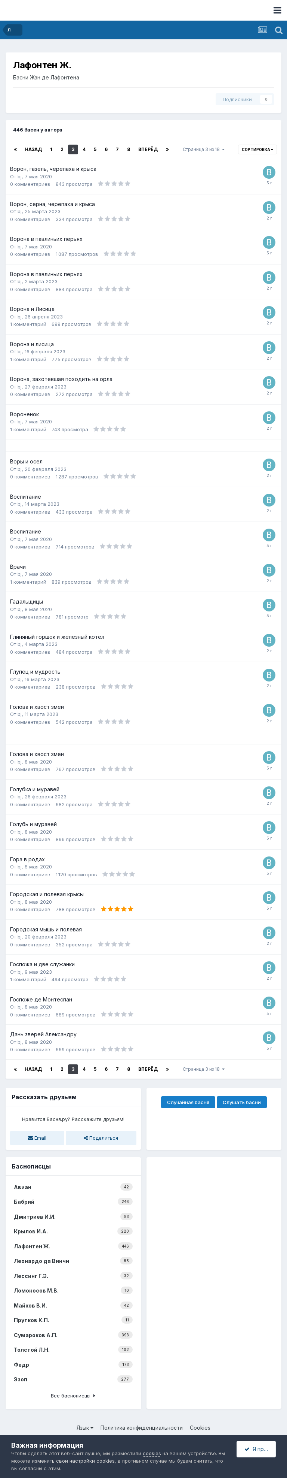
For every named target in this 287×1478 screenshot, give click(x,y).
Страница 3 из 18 (204, 149)
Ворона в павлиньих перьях (46, 239)
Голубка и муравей (34, 789)
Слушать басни (242, 1102)
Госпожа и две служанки (42, 964)
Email (37, 1138)
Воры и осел (26, 461)
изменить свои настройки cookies (73, 1461)
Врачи (18, 566)
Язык (85, 1427)
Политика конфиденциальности (142, 1427)
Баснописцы (31, 1166)
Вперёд (148, 149)
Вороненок (24, 414)
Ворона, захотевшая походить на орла (61, 379)
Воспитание (25, 496)
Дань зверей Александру (43, 1034)
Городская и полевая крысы (47, 894)
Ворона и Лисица (32, 309)
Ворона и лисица (32, 344)
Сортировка (257, 149)
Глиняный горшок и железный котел (57, 637)
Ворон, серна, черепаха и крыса (52, 204)
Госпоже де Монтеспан (41, 999)
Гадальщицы (26, 601)
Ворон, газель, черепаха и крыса (53, 169)
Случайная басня (188, 1102)
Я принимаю (260, 1449)
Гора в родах (27, 859)
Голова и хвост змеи (37, 707)
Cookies (200, 1427)
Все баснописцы (73, 1396)
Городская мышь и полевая (46, 929)
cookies (152, 1453)
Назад (33, 149)
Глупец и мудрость (35, 671)
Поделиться (101, 1138)
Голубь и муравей (33, 824)
